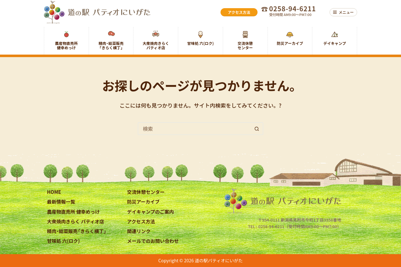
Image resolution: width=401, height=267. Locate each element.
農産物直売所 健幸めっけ (73, 211)
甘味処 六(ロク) (63, 241)
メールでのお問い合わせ (153, 241)
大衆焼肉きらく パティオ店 (75, 221)
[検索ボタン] (257, 128)
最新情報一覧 (61, 201)
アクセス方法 (141, 221)
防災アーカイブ (143, 201)
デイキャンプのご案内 (150, 211)
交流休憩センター (146, 192)
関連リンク (139, 231)
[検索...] (194, 128)
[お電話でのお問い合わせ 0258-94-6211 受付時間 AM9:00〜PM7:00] (293, 12)
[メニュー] (343, 12)
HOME (54, 192)
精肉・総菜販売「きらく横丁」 (76, 231)
